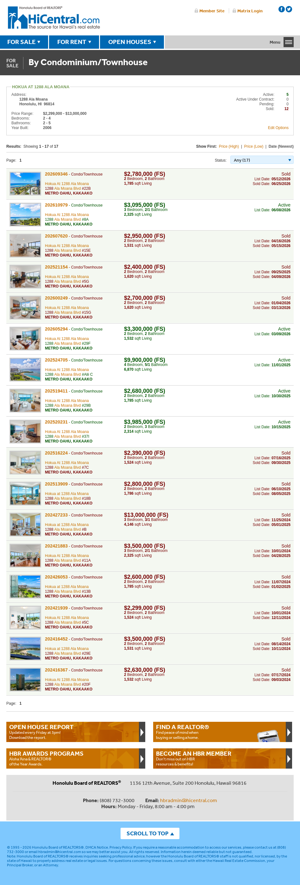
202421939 (56, 607)
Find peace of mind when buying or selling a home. (219, 731)
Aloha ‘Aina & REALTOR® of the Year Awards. (72, 758)
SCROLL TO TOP (147, 833)
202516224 (56, 452)
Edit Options (278, 128)
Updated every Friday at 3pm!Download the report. (72, 731)
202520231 (56, 421)
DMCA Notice (96, 847)
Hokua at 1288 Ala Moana (67, 494)
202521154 (56, 266)
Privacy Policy (120, 847)
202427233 (56, 514)
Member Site (211, 10)
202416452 (56, 638)
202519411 (56, 390)
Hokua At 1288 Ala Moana (67, 184)
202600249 (56, 297)
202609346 (56, 173)
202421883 (56, 545)
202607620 (56, 235)
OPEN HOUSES (129, 42)
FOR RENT (71, 42)
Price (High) (229, 146)
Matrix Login (250, 10)
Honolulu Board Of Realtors (54, 17)
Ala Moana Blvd (67, 188)
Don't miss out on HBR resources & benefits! (219, 758)
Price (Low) (254, 146)
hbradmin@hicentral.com (188, 800)
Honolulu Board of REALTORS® (58, 847)
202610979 (56, 204)
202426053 (56, 576)
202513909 (56, 483)
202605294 (56, 328)
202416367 (56, 669)
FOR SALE (21, 42)
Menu (275, 42)
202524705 (56, 359)
